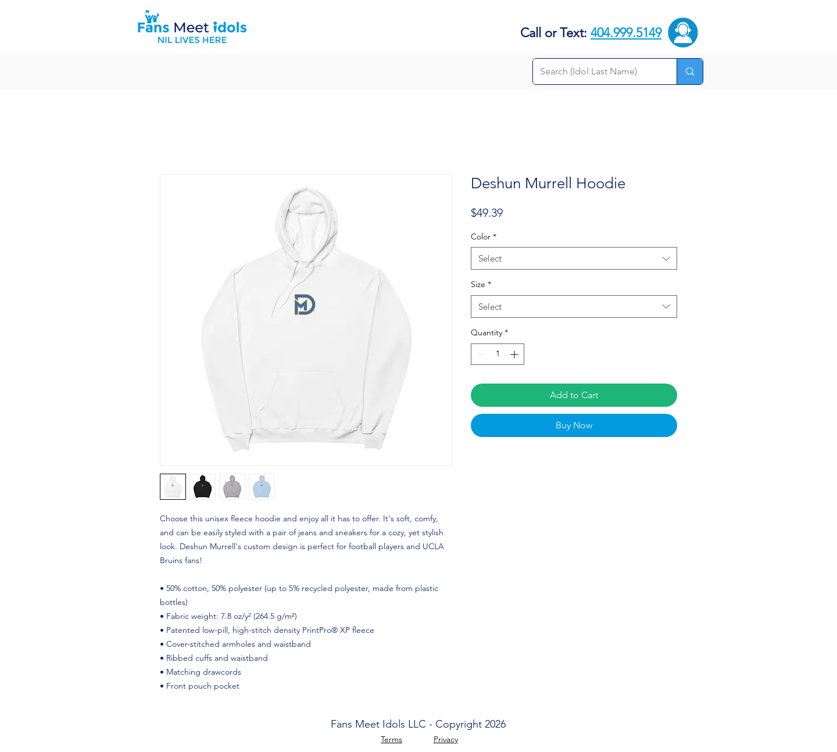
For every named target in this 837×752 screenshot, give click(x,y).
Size (481, 284)
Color (483, 236)
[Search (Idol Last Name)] (596, 71)
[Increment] (515, 354)
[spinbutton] (497, 354)
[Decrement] (480, 354)
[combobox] (574, 258)
